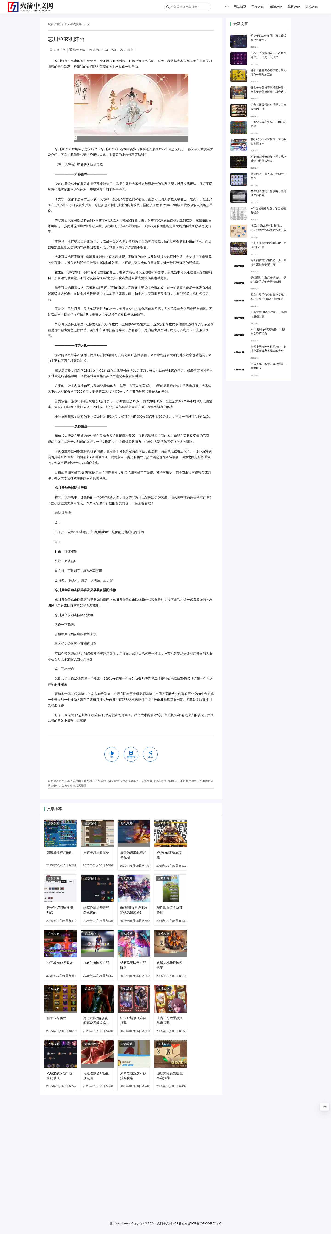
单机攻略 (294, 7)
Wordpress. (123, 1223)
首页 (65, 24)
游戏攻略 (311, 7)
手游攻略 (257, 7)
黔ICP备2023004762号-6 (205, 1223)
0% (324, 1107)
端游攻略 (276, 7)
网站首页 (240, 7)
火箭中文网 (164, 1223)
